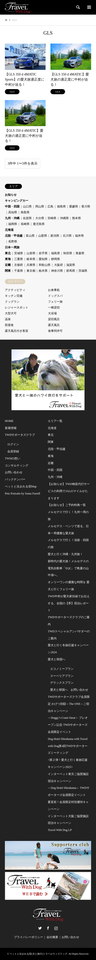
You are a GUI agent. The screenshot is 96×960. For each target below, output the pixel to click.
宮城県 (18, 253)
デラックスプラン (62, 682)
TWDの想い (12, 458)
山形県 (31, 253)
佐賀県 (27, 218)
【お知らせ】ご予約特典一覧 (67, 505)
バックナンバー (15, 479)
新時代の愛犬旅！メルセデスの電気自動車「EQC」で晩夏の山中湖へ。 (68, 568)
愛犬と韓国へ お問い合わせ (69, 689)
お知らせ (11, 194)
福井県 (79, 235)
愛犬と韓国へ (56, 659)
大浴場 (52, 313)
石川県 (67, 235)
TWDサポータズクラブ (20, 435)
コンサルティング (16, 465)
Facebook (48, 928)
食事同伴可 (55, 331)
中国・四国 (12, 206)
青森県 (80, 253)
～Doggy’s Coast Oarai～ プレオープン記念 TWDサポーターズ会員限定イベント (68, 725)
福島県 (55, 253)
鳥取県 (25, 212)
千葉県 (18, 270)
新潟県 (54, 235)
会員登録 (13, 451)
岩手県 (43, 253)
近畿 (8, 265)
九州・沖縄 (12, 218)
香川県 (85, 206)
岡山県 (39, 206)
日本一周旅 (12, 247)
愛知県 (43, 259)
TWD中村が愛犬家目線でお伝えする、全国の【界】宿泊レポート (68, 603)
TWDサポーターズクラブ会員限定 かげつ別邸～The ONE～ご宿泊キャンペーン (68, 704)
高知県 (12, 212)
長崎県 (25, 224)
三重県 (18, 259)
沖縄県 (64, 218)
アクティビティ (15, 290)
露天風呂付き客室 (16, 331)
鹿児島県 (39, 224)
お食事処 (54, 290)
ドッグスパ (55, 296)
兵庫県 (31, 265)
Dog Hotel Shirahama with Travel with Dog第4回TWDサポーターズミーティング (67, 746)
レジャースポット (16, 307)
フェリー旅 (55, 301)
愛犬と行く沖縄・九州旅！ (65, 554)
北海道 (9, 230)
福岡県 (12, 224)
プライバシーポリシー (28, 937)
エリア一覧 (55, 421)
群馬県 (70, 270)
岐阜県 (31, 259)
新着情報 (11, 428)
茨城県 (82, 270)
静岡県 (55, 259)
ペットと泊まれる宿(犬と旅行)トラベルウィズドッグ (38, 953)
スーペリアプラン (62, 676)
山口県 (27, 206)
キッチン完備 (13, 296)
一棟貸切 (54, 307)
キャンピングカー (16, 200)
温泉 (8, 319)
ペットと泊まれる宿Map (21, 486)
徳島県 (61, 206)
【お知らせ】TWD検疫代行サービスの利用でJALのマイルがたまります (68, 491)
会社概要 (52, 937)
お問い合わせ (13, 472)
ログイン (13, 444)
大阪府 (58, 265)
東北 (8, 253)
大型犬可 (11, 313)
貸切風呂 (54, 319)
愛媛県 (73, 206)
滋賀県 (70, 265)
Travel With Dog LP (60, 830)
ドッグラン (12, 301)
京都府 (18, 265)
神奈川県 (57, 270)
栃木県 (43, 270)
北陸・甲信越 (13, 235)
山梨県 (42, 235)
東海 (8, 259)
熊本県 (76, 218)
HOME (9, 421)
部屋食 (9, 325)
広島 (50, 206)
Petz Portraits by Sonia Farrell (22, 493)
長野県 (12, 241)
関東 (8, 270)
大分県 (39, 218)
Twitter (40, 928)
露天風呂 (54, 325)
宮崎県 (52, 218)
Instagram (56, 928)
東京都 (31, 270)
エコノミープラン (62, 669)
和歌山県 (44, 265)
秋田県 (67, 253)
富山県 (30, 235)
